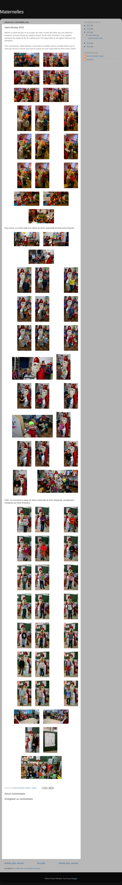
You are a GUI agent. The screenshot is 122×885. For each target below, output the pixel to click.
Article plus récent (14, 863)
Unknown (90, 60)
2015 (89, 32)
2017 (89, 25)
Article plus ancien (68, 863)
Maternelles (12, 11)
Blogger (74, 879)
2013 (89, 47)
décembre (93, 35)
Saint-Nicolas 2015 (95, 38)
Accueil (41, 863)
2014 (89, 43)
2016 (89, 29)
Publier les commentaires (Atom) (27, 868)
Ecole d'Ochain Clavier (95, 56)
